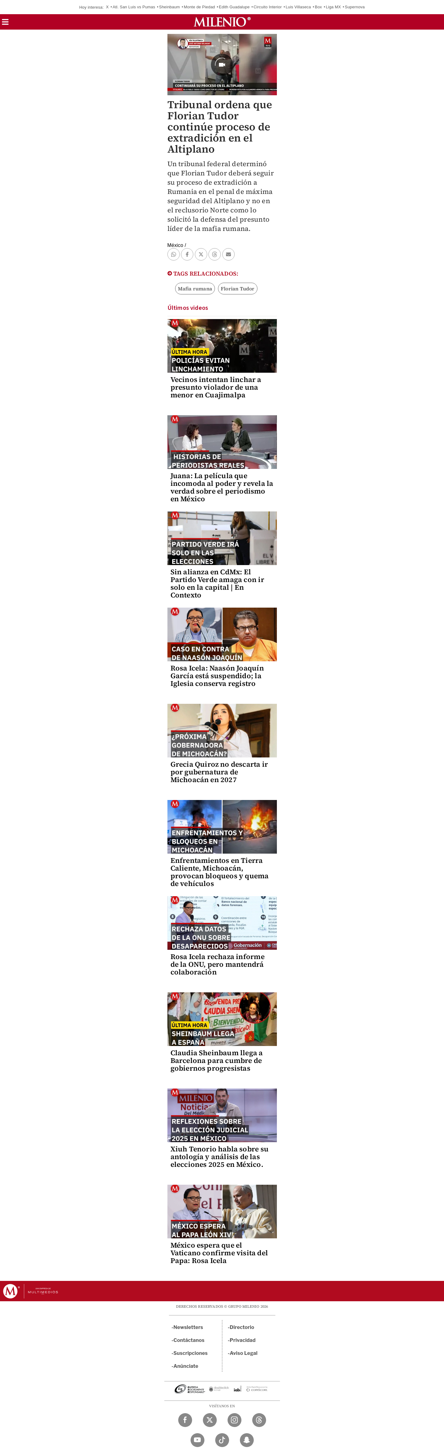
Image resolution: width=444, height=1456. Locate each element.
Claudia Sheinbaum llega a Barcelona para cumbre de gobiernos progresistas (217, 1060)
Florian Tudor (238, 288)
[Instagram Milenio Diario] (234, 1420)
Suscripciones (191, 1353)
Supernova (355, 7)
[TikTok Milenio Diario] (222, 1440)
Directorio (242, 1327)
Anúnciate (186, 1366)
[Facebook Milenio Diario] (185, 1420)
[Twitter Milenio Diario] (210, 1420)
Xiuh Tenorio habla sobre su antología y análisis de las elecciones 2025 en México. (220, 1156)
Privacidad (243, 1340)
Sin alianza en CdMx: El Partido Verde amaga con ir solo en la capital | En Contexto (217, 583)
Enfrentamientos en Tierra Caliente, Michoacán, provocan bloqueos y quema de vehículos (220, 871)
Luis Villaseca (298, 7)
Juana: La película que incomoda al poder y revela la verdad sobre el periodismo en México (222, 487)
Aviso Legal (243, 1353)
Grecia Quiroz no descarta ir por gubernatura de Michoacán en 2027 (219, 772)
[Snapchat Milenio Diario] (247, 1440)
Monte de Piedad (199, 7)
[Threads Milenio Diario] (259, 1420)
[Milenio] (222, 22)
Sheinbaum (169, 7)
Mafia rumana (195, 288)
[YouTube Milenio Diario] (197, 1440)
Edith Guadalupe (234, 7)
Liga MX (333, 7)
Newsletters (188, 1327)
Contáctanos (189, 1340)
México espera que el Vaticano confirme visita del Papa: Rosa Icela (219, 1252)
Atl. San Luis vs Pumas (134, 7)
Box (318, 7)
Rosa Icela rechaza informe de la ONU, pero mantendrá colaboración (218, 964)
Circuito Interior (267, 7)
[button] (5, 24)
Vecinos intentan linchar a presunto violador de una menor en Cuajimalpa (216, 387)
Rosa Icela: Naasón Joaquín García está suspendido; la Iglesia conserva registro (217, 675)
